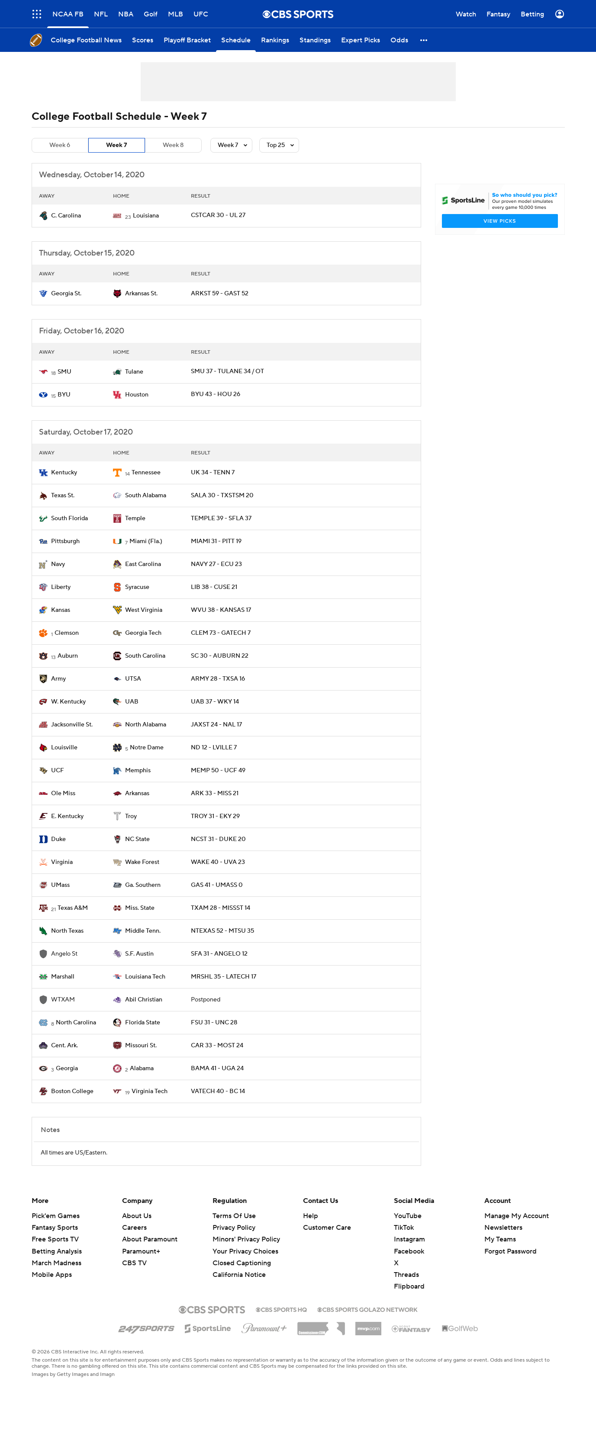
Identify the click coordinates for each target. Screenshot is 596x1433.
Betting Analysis (57, 1251)
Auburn (68, 656)
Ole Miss (63, 793)
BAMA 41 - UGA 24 (217, 1068)
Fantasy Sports (55, 1227)
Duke (58, 839)
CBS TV (134, 1263)
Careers (134, 1227)
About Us (136, 1216)
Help (310, 1216)
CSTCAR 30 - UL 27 (218, 215)
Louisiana (146, 216)
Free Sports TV (55, 1239)
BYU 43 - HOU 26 (215, 394)
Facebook (409, 1251)
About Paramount (149, 1239)
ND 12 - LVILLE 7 (214, 748)
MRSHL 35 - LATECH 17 (223, 977)
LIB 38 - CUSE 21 (214, 587)
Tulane (134, 372)
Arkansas (137, 793)
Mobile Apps (52, 1274)
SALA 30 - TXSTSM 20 (222, 495)
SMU (64, 372)
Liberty (61, 587)
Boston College (72, 1091)
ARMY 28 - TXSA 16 (218, 679)
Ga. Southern (143, 885)
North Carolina (76, 1023)
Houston (136, 395)
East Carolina (143, 564)
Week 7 (116, 145)
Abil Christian (143, 1000)
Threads (406, 1274)
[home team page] (43, 215)
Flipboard (409, 1286)
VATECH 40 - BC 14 (218, 1091)
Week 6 (59, 145)
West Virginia (143, 610)
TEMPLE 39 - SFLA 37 (221, 518)
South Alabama (145, 495)
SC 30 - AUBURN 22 (219, 656)
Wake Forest (142, 862)
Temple (135, 518)
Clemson (67, 633)
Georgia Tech (143, 633)
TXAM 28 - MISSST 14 (220, 908)
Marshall (62, 977)
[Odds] (399, 40)
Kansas (60, 610)
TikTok (404, 1227)
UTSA (133, 679)
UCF (57, 770)
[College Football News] (86, 40)
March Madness (56, 1263)
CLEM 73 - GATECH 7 (221, 633)
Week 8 (173, 145)
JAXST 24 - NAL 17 (216, 725)
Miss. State (140, 908)
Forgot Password (510, 1251)
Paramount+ (141, 1251)
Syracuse (137, 587)
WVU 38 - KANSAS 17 (221, 610)
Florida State (142, 1023)
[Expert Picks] (360, 40)
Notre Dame (147, 748)
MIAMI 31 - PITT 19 (216, 541)
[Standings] (315, 40)
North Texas (67, 931)
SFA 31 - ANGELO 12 (219, 954)
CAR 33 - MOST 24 (217, 1045)
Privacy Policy (234, 1227)
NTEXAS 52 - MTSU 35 (222, 931)
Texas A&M (73, 908)
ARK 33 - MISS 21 (214, 793)
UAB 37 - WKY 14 (215, 702)
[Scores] (142, 40)
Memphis (138, 770)
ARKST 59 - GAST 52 (219, 293)
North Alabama (145, 725)
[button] (424, 40)
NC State (137, 839)
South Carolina (145, 656)
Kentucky (64, 473)
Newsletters (503, 1227)
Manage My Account (516, 1216)
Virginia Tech (150, 1091)
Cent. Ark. (64, 1045)
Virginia (62, 862)
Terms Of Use (234, 1216)
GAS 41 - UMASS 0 (217, 885)
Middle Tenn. (143, 931)
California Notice (239, 1274)
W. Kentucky (68, 702)
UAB (132, 702)
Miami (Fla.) (145, 541)
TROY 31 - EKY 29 (215, 816)
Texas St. (62, 495)
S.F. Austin (139, 954)
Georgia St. (66, 293)
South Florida (69, 518)
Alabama (142, 1068)
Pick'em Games (56, 1216)
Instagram (409, 1239)
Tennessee (146, 473)
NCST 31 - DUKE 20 (218, 839)
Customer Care (327, 1227)
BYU (64, 395)
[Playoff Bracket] (187, 40)
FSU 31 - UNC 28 (214, 1023)
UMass (60, 885)
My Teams (500, 1239)
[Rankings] (275, 40)
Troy (131, 816)
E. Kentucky (67, 816)
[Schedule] (236, 40)
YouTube (408, 1216)
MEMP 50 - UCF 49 (218, 770)
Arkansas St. (141, 293)
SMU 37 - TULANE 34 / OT (227, 371)
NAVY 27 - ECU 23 (216, 564)
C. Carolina (66, 216)
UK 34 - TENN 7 (213, 473)
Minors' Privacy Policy (246, 1239)
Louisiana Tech (145, 977)
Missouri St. (141, 1045)
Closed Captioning (242, 1263)
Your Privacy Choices (245, 1251)
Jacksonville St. (72, 725)
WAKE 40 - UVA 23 (218, 862)
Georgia (67, 1068)
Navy (58, 564)
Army (58, 679)
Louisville (64, 748)
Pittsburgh (65, 541)
